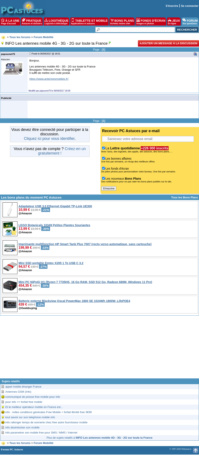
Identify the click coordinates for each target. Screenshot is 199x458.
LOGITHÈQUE (56, 21)
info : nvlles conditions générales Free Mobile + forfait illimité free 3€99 (48, 412)
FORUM (190, 21)
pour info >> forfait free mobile (23, 402)
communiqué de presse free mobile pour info (32, 396)
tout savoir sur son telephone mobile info (30, 417)
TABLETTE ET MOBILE (89, 21)
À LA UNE (10, 21)
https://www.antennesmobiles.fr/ (49, 78)
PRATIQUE (32, 21)
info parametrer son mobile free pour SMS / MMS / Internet (41, 432)
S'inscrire (172, 5)
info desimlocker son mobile (22, 427)
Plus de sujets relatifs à (99, 437)
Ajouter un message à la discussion (168, 43)
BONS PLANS (122, 21)
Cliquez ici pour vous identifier (49, 138)
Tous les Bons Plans (184, 197)
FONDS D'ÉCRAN (150, 21)
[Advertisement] (99, 348)
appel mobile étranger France (23, 386)
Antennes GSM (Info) (18, 391)
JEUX (174, 21)
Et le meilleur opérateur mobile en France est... (34, 407)
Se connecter (189, 5)
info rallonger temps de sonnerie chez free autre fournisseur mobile (46, 422)
